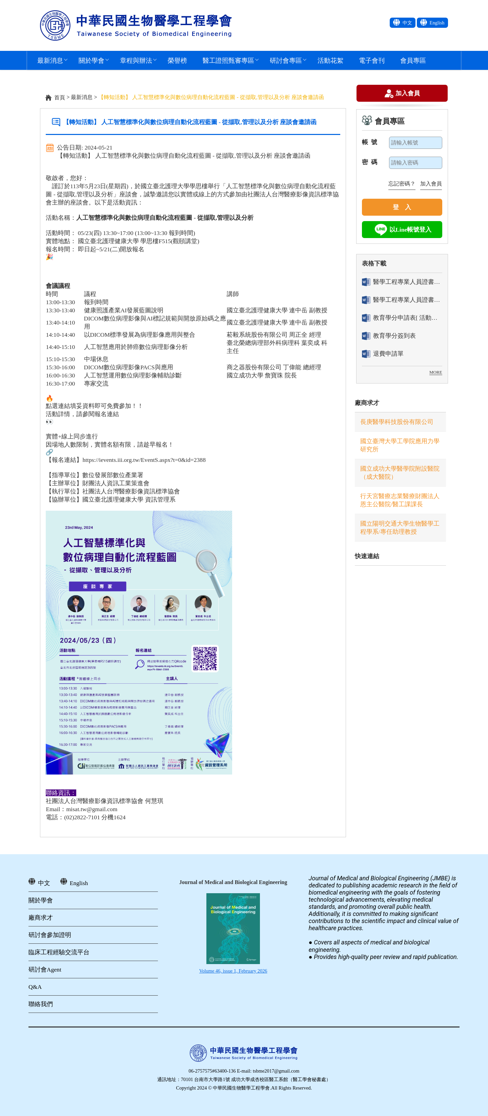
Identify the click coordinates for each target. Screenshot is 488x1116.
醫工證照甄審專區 (228, 60)
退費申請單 (383, 354)
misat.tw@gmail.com (91, 809)
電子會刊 (372, 60)
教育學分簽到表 (389, 336)
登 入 (402, 207)
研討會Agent (44, 969)
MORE (435, 372)
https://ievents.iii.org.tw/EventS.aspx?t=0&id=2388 (144, 459)
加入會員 (407, 94)
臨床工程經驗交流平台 (58, 952)
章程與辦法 (136, 60)
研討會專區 (286, 60)
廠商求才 (367, 402)
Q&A (35, 986)
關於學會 (91, 60)
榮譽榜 (177, 60)
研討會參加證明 (49, 935)
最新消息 (50, 60)
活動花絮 (330, 60)
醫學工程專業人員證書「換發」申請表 (402, 300)
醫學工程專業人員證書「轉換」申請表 (402, 282)
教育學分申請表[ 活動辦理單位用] (402, 318)
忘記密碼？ (401, 184)
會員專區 (413, 60)
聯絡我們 (40, 1004)
